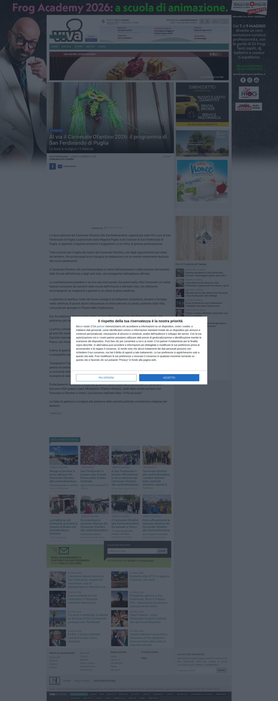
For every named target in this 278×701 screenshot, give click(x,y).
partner (101, 326)
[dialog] (139, 350)
